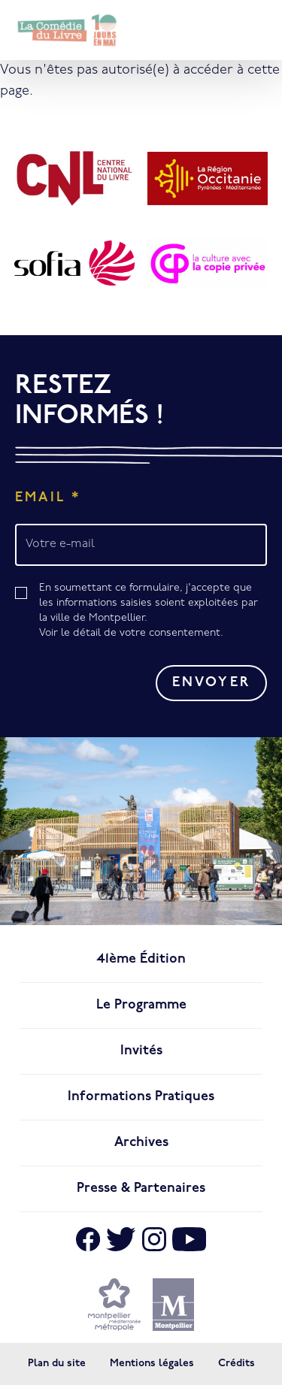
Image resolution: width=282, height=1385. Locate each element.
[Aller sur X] (120, 1239)
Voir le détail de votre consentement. (131, 633)
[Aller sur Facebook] (88, 1239)
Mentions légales (152, 1363)
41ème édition (141, 959)
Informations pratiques (141, 1097)
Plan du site (57, 1363)
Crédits (236, 1363)
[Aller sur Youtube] (189, 1239)
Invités (141, 1051)
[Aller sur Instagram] (154, 1239)
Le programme (141, 1005)
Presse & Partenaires (141, 1188)
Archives (141, 1143)
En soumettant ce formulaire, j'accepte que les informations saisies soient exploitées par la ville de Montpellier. (153, 611)
